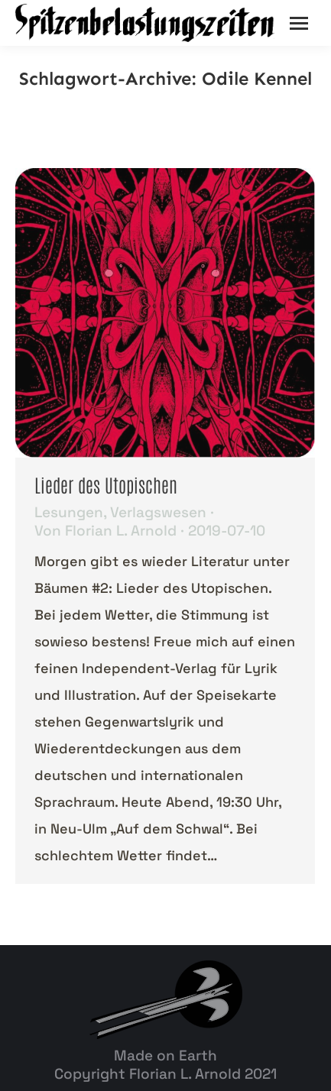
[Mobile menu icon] (299, 23)
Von (105, 531)
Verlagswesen (158, 512)
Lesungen (68, 512)
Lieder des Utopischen (105, 484)
